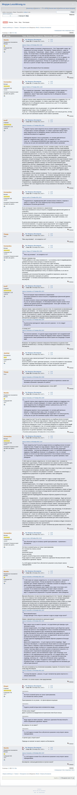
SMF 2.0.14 (34, 790)
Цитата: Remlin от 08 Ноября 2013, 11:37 (32, 441)
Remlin (6, 40)
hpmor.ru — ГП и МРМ (41, 8)
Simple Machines (43, 790)
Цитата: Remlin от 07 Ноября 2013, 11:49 (32, 87)
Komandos (7, 82)
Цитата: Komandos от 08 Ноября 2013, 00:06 (33, 377)
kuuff (5, 120)
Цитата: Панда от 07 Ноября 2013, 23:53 (32, 251)
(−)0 (51, 41)
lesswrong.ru (30, 8)
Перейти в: (56, 778)
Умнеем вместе (53, 8)
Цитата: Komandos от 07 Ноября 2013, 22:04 (33, 125)
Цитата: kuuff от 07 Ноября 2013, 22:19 (31, 197)
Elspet (6, 686)
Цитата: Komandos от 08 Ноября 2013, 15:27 (33, 576)
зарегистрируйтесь (7, 13)
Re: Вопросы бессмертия (33, 39)
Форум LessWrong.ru (13, 4)
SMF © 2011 (38, 790)
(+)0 (51, 39)
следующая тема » (70, 30)
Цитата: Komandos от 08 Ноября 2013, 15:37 (33, 753)
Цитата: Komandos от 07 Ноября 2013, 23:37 (33, 291)
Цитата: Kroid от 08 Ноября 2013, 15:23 (32, 538)
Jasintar (6, 353)
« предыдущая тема (59, 30)
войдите (26, 12)
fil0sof (37, 27)
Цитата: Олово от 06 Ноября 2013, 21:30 (32, 45)
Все (16, 32)
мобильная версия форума (67, 8)
